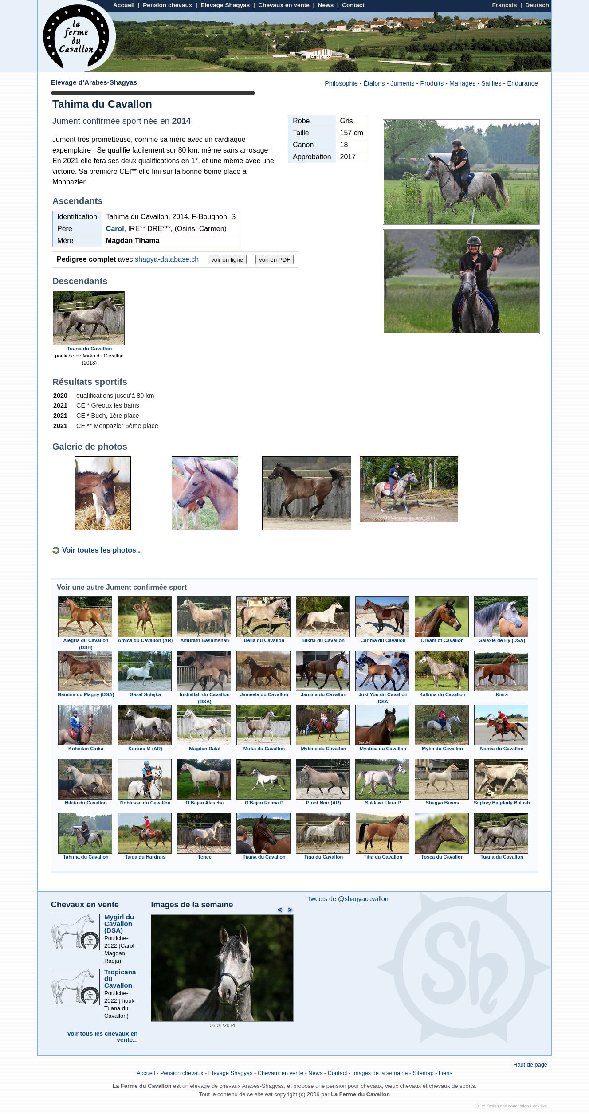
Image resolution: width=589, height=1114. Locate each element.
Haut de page (530, 1064)
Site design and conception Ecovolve (512, 1105)
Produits (432, 83)
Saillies (491, 83)
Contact (353, 5)
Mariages (462, 83)
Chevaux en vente (284, 5)
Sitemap (423, 1073)
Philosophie (341, 83)
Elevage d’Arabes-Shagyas (94, 82)
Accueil (123, 5)
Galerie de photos (89, 446)
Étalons (374, 83)
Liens (445, 1073)
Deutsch (537, 5)
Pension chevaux (167, 5)
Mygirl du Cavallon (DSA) (119, 923)
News (326, 5)
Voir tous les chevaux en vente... (102, 1036)
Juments (402, 83)
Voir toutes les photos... (102, 550)
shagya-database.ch (167, 259)
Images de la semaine (192, 904)
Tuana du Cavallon (89, 348)
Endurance (522, 83)
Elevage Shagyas (225, 5)
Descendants (80, 281)
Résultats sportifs (89, 382)
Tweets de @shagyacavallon (347, 898)
